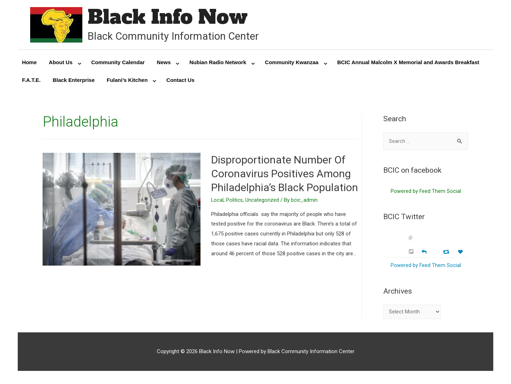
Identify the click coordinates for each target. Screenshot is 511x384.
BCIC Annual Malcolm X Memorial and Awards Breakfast (408, 64)
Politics (234, 201)
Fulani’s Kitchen (127, 81)
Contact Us (180, 81)
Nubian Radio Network (217, 64)
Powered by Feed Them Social (425, 193)
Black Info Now (172, 18)
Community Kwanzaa (292, 64)
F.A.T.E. (31, 81)
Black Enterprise (73, 81)
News (164, 64)
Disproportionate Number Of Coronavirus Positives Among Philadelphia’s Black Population (284, 175)
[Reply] (424, 254)
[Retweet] (447, 254)
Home (29, 64)
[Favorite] (461, 254)
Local (217, 201)
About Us (61, 64)
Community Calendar (118, 64)
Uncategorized (263, 201)
